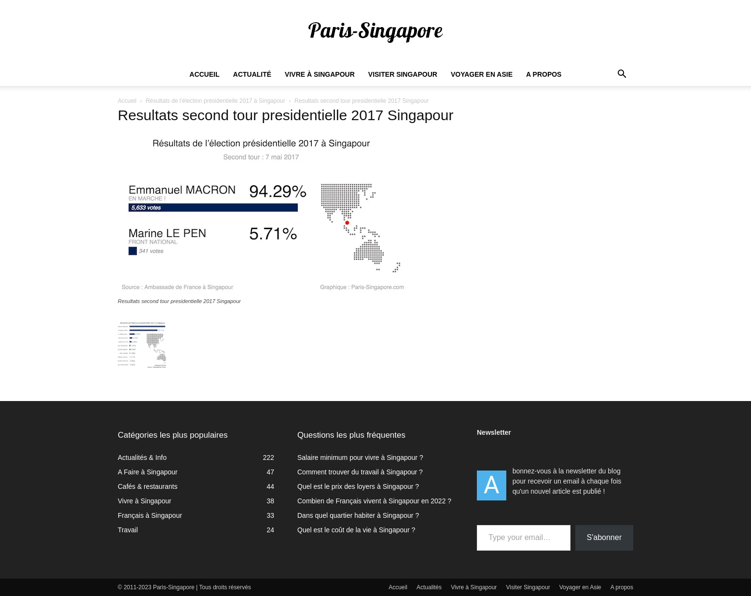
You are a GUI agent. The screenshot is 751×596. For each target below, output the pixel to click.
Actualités (429, 587)
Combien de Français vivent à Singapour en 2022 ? (374, 501)
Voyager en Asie (482, 74)
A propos (543, 74)
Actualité (252, 74)
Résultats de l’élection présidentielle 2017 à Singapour (215, 100)
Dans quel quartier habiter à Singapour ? (358, 515)
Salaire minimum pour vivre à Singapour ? (360, 457)
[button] (621, 75)
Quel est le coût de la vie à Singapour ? (356, 530)
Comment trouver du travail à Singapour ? (360, 472)
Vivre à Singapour (320, 74)
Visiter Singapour (402, 74)
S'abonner (604, 537)
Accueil (205, 74)
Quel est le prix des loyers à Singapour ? (358, 486)
